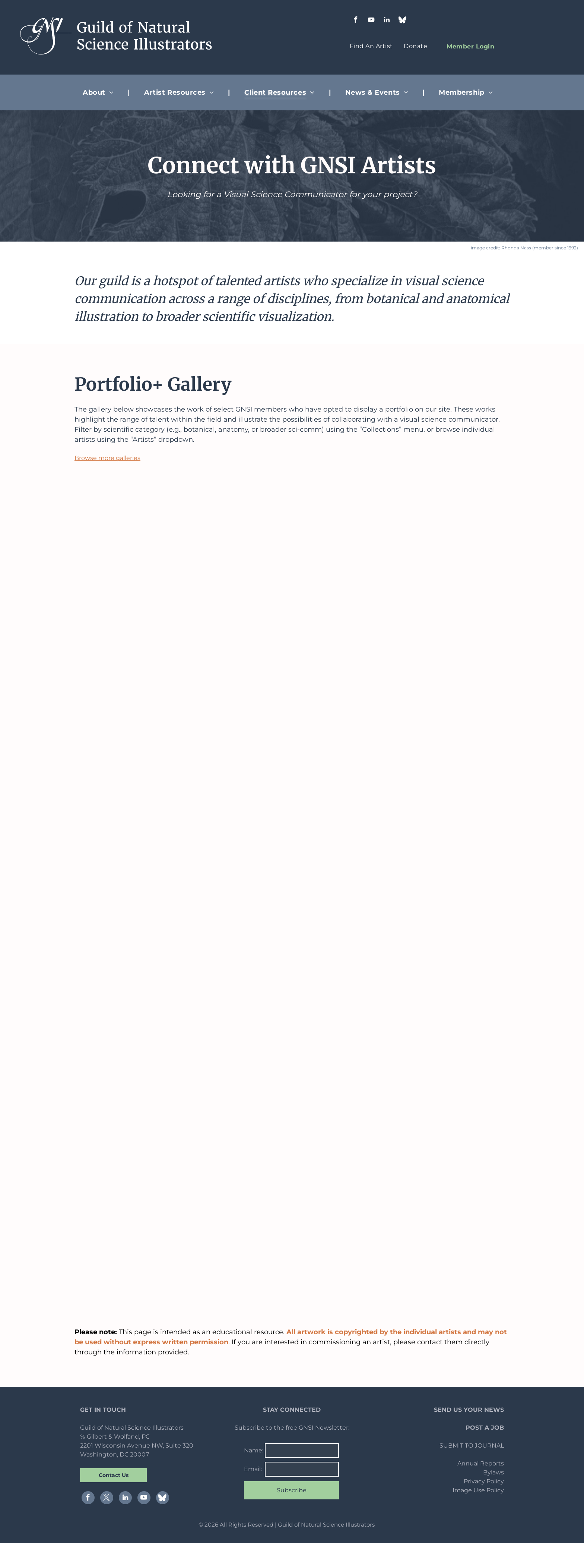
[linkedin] (386, 20)
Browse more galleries (107, 458)
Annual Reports (480, 1463)
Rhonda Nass (516, 248)
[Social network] (402, 20)
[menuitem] (371, 46)
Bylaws (493, 1472)
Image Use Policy (478, 1490)
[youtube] (371, 20)
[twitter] (106, 1498)
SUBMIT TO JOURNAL (471, 1445)
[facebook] (355, 20)
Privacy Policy (484, 1481)
